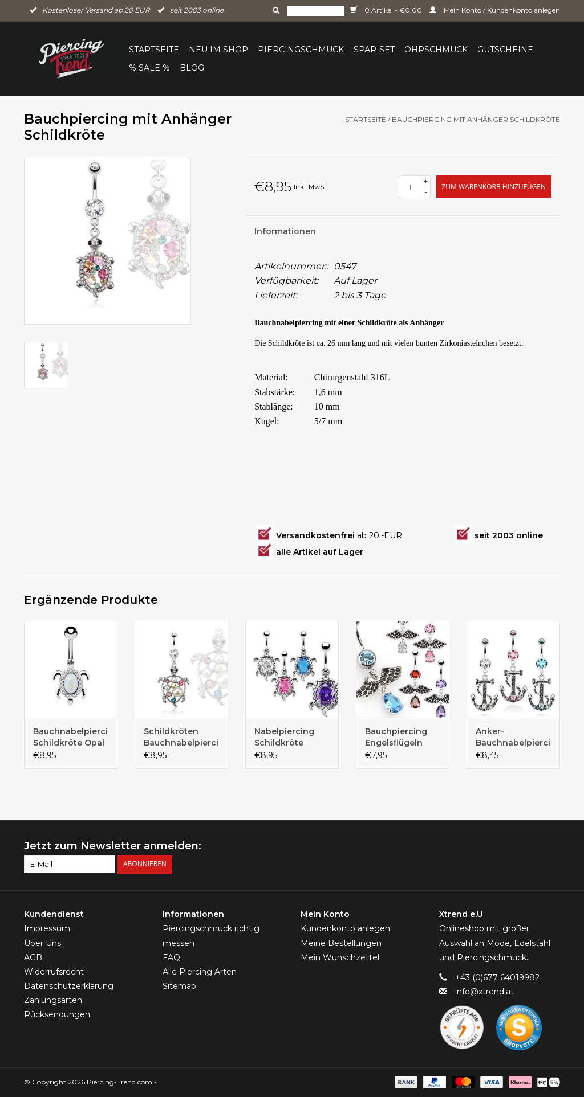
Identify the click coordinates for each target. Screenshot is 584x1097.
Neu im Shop (218, 49)
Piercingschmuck (301, 49)
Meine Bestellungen (341, 943)
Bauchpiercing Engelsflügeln (396, 737)
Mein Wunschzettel (340, 957)
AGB (33, 957)
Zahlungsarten (53, 1000)
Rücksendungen (57, 1014)
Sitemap (179, 986)
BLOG (192, 68)
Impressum (47, 928)
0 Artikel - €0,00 (387, 10)
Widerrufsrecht (54, 972)
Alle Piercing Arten (200, 972)
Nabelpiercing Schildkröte (284, 737)
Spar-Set (374, 49)
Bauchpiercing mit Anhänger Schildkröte (476, 119)
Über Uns (42, 943)
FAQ (171, 957)
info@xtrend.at (484, 992)
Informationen (285, 231)
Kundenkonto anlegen (345, 928)
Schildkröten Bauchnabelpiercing (181, 737)
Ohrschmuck (436, 49)
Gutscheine (505, 49)
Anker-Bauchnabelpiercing (513, 737)
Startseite (154, 49)
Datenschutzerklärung (68, 986)
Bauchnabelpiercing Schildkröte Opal (70, 737)
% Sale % (149, 68)
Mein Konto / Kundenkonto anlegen (494, 10)
